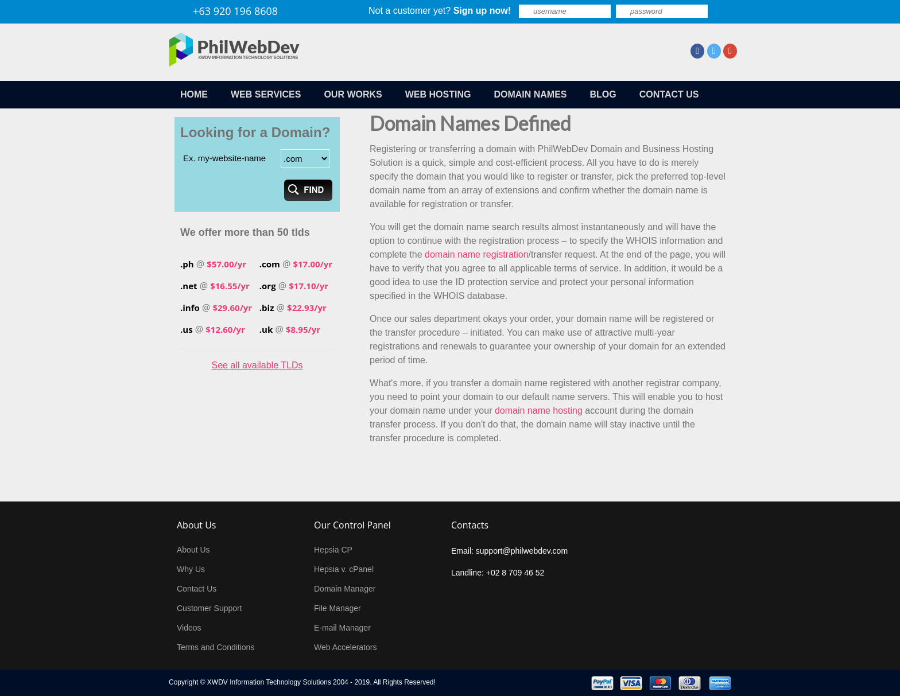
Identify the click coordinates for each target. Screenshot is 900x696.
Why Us (191, 569)
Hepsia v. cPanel (344, 569)
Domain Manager (344, 588)
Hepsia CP (333, 549)
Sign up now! (482, 10)
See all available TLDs (257, 365)
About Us (193, 549)
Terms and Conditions (215, 647)
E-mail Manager (342, 627)
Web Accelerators (345, 647)
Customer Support (209, 608)
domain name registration (477, 254)
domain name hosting (539, 410)
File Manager (337, 608)
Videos (189, 627)
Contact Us (196, 588)
